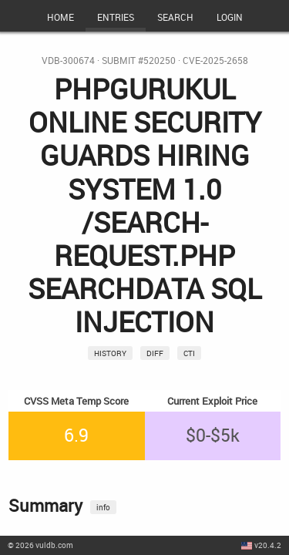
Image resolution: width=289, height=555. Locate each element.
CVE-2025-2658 (215, 60)
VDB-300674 (68, 60)
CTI (189, 353)
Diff (154, 353)
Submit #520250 (139, 60)
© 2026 (40, 545)
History (110, 353)
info (103, 507)
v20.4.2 (267, 545)
